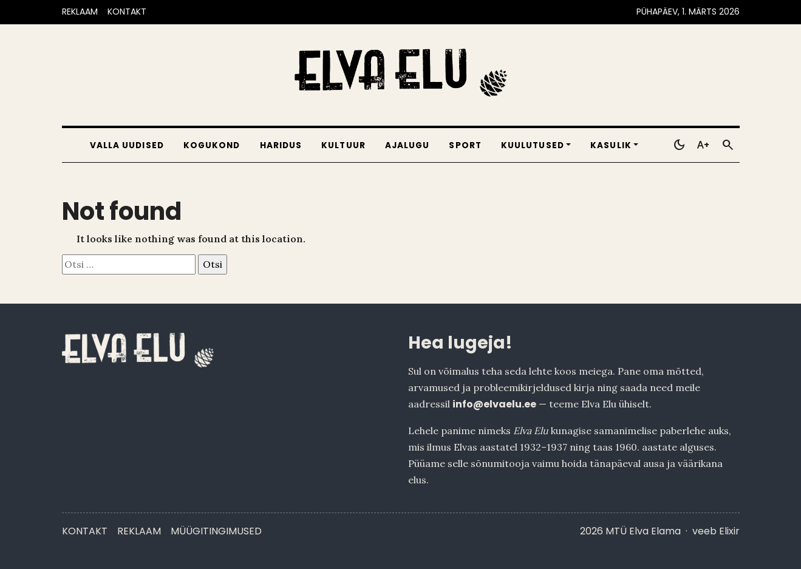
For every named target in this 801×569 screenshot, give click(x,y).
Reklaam (139, 531)
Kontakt (84, 531)
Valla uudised (127, 145)
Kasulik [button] (611, 145)
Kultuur (343, 145)
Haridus (281, 145)
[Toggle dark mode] (679, 145)
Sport (465, 145)
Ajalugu (407, 145)
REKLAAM (80, 11)
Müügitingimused (216, 531)
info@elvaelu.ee (494, 404)
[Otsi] (727, 145)
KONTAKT (126, 11)
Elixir (729, 531)
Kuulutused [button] (532, 145)
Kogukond (211, 145)
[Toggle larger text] (703, 145)
